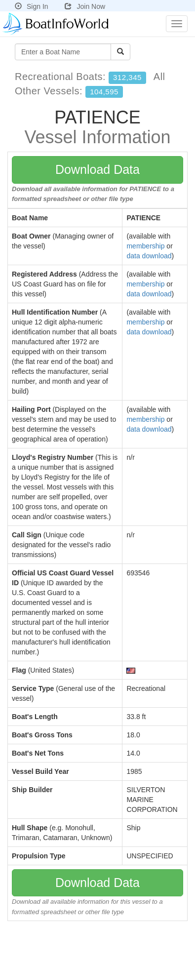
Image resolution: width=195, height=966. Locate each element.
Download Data (97, 169)
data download (148, 256)
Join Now (85, 6)
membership (145, 246)
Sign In (31, 6)
